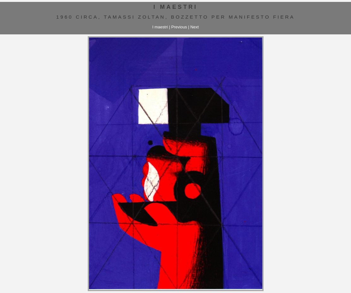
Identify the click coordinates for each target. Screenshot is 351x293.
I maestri (160, 27)
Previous (179, 27)
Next (194, 27)
